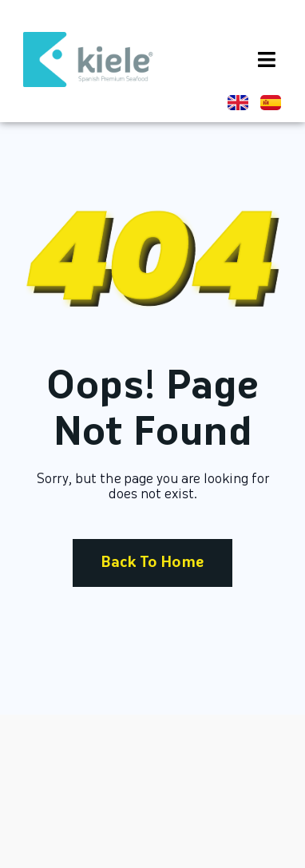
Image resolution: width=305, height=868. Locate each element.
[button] (266, 59)
